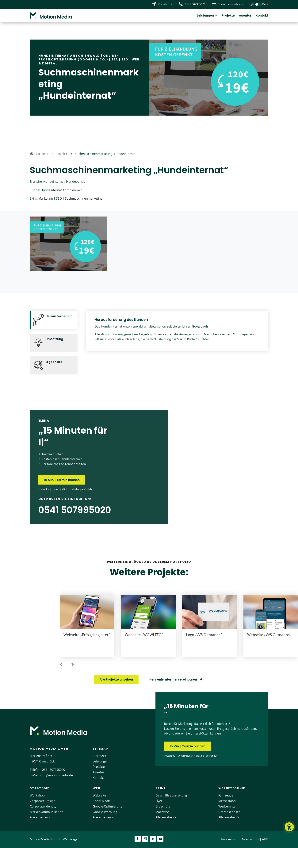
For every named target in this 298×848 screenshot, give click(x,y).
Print (160, 788)
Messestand (227, 801)
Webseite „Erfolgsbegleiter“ (86, 634)
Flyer (158, 801)
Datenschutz (250, 839)
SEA (114, 59)
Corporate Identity (43, 806)
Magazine (162, 812)
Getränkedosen (229, 812)
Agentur (245, 16)
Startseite (100, 756)
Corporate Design (42, 801)
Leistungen (205, 16)
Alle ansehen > (40, 817)
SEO (124, 59)
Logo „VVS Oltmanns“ (204, 634)
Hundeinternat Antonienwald (69, 56)
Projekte (228, 16)
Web (96, 788)
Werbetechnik (231, 788)
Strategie (39, 788)
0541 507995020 (53, 770)
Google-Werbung (105, 812)
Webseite (99, 795)
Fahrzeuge (225, 795)
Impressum (229, 839)
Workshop (37, 795)
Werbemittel (227, 806)
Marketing (45, 198)
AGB (265, 839)
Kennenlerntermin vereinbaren (173, 679)
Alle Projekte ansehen (116, 679)
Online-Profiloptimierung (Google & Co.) (78, 57)
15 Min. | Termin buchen (62, 480)
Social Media (102, 801)
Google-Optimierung (107, 806)
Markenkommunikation (46, 812)
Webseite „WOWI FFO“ (144, 634)
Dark (265, 4)
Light (251, 4)
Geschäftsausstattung (171, 795)
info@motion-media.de (56, 775)
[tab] (54, 320)
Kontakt (262, 16)
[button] (61, 665)
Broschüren (163, 806)
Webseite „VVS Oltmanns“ (269, 634)
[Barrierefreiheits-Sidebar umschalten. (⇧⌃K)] (289, 827)
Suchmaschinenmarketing (83, 198)
